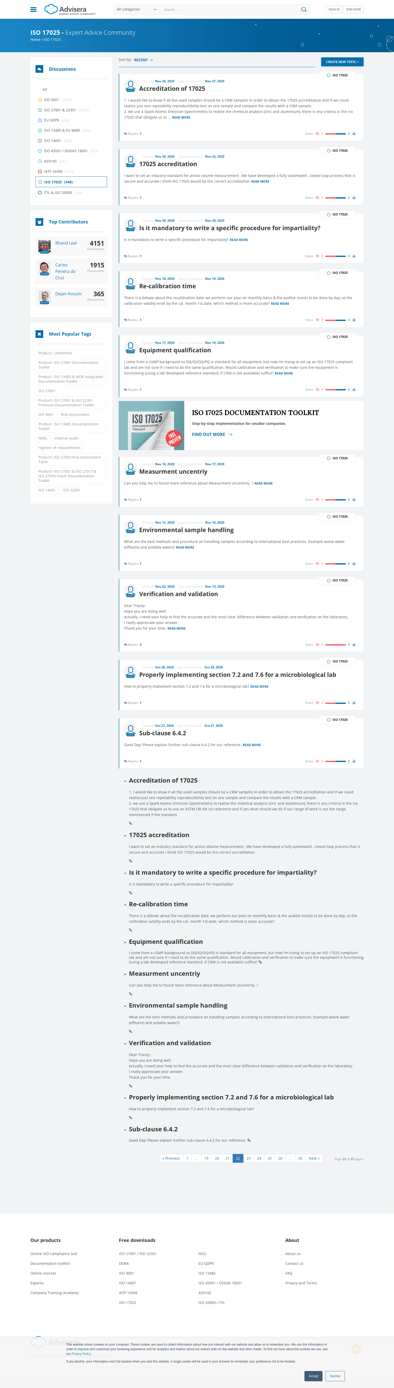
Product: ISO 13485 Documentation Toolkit (68, 426)
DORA (124, 1268)
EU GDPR (206, 1268)
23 (249, 1163)
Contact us (294, 1268)
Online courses (43, 1278)
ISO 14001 (47, 490)
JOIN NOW (353, 9)
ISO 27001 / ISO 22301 (138, 1258)
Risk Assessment (75, 414)
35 (300, 1163)
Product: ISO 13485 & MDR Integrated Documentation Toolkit (70, 379)
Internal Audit (66, 438)
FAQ (288, 1278)
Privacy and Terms (301, 1288)
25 (270, 1163)
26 (280, 1163)
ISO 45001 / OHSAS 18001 (220, 1288)
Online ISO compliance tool (53, 1258)
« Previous (171, 1163)
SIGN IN (334, 9)
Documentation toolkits (50, 1268)
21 (227, 1163)
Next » (314, 1163)
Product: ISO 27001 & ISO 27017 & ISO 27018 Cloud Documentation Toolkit (67, 476)
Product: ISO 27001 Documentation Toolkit (68, 365)
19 (206, 1163)
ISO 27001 (47, 390)
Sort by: (126, 59)
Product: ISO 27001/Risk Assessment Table (69, 459)
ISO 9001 (46, 414)
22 (238, 1163)
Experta (36, 1288)
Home (35, 39)
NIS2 (202, 1258)
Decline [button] (335, 1376)
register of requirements (59, 447)
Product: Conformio (55, 353)
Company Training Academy (54, 1297)
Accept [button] (313, 1376)
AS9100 (204, 1297)
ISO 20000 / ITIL (211, 1307)
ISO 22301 (71, 490)
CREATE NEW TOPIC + (342, 62)
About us (293, 1258)
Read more (182, 117)
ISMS (42, 438)
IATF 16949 (128, 1297)
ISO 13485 (207, 1278)
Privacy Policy (81, 1354)
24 (259, 1163)
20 (217, 1163)
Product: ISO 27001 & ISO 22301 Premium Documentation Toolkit (66, 402)
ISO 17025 (127, 1307)
